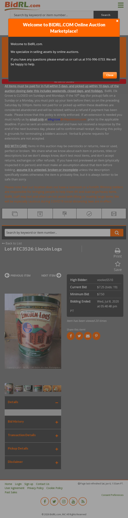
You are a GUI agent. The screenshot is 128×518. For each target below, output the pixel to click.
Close (109, 75)
